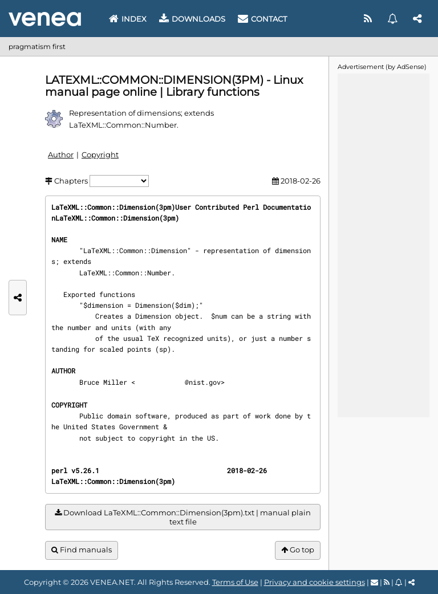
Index (128, 19)
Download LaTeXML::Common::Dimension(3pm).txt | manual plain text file (183, 517)
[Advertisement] (383, 245)
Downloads (192, 19)
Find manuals (81, 550)
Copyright (100, 154)
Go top (297, 550)
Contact (262, 19)
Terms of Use (235, 582)
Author (61, 154)
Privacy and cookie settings (314, 582)
